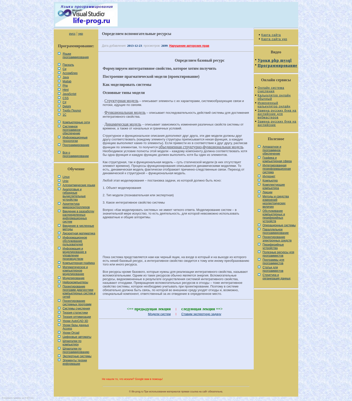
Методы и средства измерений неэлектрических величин (276, 201)
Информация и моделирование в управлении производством (75, 254)
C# (64, 102)
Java (66, 77)
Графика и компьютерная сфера (277, 159)
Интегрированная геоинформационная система (277, 169)
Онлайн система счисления (271, 89)
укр (80, 33)
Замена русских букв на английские (277, 123)
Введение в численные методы (78, 227)
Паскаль (68, 65)
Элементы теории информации (75, 362)
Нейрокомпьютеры (75, 282)
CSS (66, 98)
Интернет (269, 176)
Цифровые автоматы (77, 337)
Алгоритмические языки (79, 185)
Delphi (67, 106)
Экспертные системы (77, 356)
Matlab (67, 81)
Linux (66, 177)
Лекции (267, 192)
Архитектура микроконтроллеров (76, 205)
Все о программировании (76, 154)
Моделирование (74, 278)
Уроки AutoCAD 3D (75, 321)
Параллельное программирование (276, 231)
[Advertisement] (176, 239)
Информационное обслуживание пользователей (75, 241)
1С (64, 114)
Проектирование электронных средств (277, 238)
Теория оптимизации (77, 317)
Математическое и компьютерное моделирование (75, 270)
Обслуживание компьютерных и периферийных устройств (274, 216)
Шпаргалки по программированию (76, 350)
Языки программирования (76, 55)
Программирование (76, 145)
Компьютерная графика (79, 263)
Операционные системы (279, 225)
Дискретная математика (79, 233)
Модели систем (159, 314)
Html (66, 90)
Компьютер (270, 180)
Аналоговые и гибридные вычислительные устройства (74, 194)
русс (72, 33)
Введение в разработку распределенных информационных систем (78, 216)
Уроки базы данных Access (76, 326)
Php (65, 85)
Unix (65, 181)
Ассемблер (70, 73)
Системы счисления (76, 308)
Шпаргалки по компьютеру (72, 342)
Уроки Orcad (71, 332)
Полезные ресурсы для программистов (278, 254)
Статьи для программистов (273, 269)
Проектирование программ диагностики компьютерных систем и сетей (79, 291)
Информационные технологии (75, 139)
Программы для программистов (273, 261)
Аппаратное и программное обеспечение (272, 150)
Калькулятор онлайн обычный (274, 97)
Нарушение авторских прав (189, 45)
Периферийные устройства (273, 246)
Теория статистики (75, 312)
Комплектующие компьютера (274, 186)
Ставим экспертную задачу (201, 314)
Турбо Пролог (72, 110)
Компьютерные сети (76, 122)
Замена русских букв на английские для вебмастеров (277, 114)
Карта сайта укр (274, 39)
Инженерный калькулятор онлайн (274, 104)
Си (64, 69)
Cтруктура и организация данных (277, 276)
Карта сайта (271, 35)
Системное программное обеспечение (72, 130)
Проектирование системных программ (77, 302)
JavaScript (69, 94)
